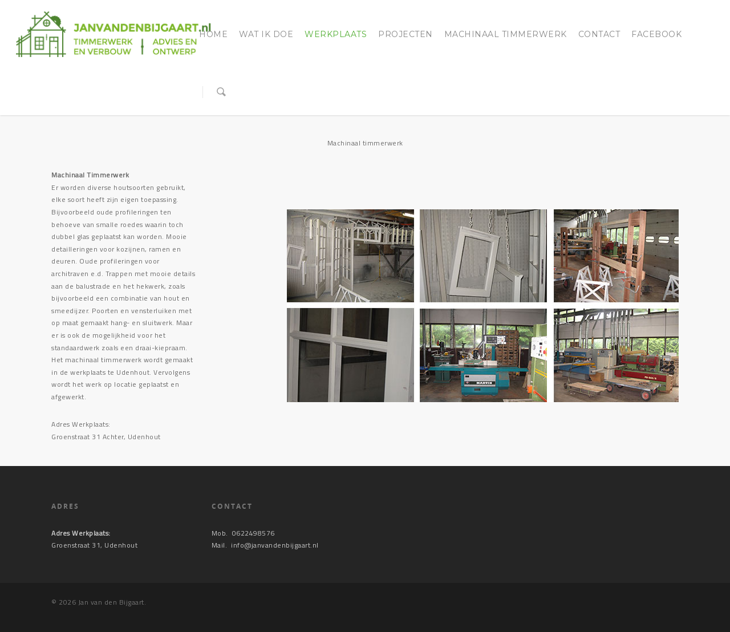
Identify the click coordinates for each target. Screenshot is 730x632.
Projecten (405, 34)
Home (213, 34)
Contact (599, 34)
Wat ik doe (266, 34)
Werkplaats (336, 34)
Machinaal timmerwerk (505, 34)
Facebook (656, 34)
